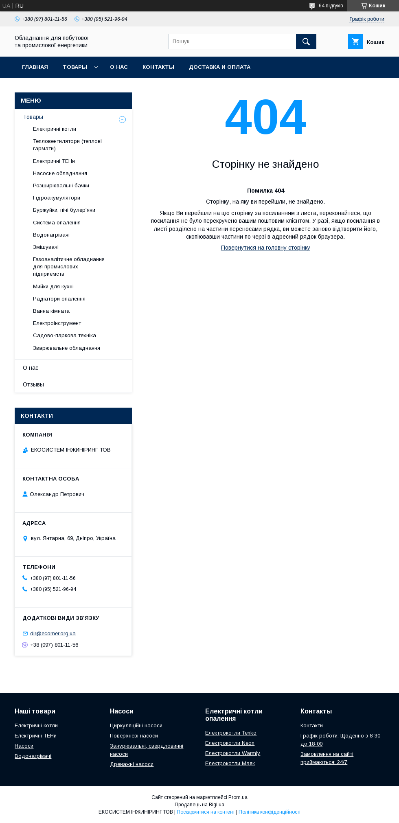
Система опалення (57, 222)
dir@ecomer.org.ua (53, 633)
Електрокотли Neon (229, 743)
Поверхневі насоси (134, 736)
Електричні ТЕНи (54, 161)
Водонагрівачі (51, 235)
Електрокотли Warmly (232, 753)
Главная (35, 67)
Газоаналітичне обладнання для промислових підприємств (69, 266)
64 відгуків (331, 6)
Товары (75, 67)
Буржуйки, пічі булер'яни (64, 210)
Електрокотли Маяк (230, 763)
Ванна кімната (51, 311)
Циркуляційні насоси (136, 725)
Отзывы (33, 384)
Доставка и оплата (219, 67)
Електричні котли (54, 129)
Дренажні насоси (131, 764)
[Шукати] (306, 41)
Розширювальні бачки (61, 185)
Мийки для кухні (53, 286)
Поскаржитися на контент (206, 812)
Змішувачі (46, 247)
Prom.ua (238, 797)
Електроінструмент (57, 323)
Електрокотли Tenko (230, 733)
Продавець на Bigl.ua (199, 805)
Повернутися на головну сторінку (265, 247)
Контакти (311, 725)
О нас (119, 67)
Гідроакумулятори (56, 198)
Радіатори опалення (59, 299)
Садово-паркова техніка (64, 335)
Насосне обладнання (60, 173)
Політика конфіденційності (269, 812)
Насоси (24, 746)
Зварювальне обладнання (66, 348)
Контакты (158, 67)
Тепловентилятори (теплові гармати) (67, 144)
